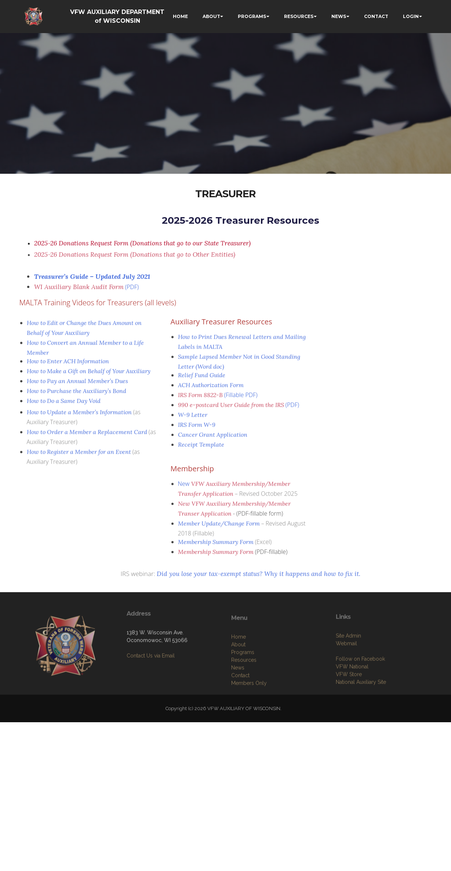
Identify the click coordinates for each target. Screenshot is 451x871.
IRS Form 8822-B (200, 398)
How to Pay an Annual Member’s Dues (77, 384)
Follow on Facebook (360, 684)
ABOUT (211, 16)
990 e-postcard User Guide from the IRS (231, 408)
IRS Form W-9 (196, 428)
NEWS (338, 16)
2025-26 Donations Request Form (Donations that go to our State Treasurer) (142, 243)
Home (238, 664)
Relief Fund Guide (201, 378)
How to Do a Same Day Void (64, 404)
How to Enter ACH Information (68, 364)
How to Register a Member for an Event (79, 458)
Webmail (346, 669)
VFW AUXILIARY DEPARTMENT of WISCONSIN (117, 16)
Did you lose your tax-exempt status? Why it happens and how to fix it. (258, 577)
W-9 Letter (192, 418)
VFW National (352, 692)
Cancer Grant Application (212, 438)
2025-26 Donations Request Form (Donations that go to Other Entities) (134, 258)
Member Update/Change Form (219, 530)
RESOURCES (298, 16)
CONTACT (376, 16)
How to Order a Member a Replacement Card (87, 438)
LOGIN (411, 16)
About (238, 672)
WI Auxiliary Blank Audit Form (79, 291)
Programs (242, 680)
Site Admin (348, 661)
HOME (180, 16)
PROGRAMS (252, 16)
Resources (244, 688)
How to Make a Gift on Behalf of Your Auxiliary (88, 374)
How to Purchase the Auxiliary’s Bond (76, 394)
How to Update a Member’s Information (79, 418)
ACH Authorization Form (211, 388)
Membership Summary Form (216, 545)
